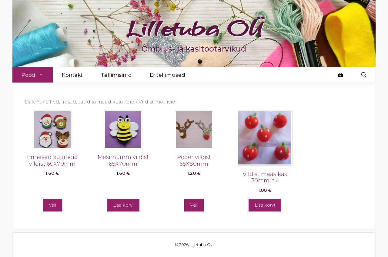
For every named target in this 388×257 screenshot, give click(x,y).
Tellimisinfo (116, 75)
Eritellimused (167, 75)
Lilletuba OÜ (194, 28)
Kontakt (72, 75)
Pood (37, 75)
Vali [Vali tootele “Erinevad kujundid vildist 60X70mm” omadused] (52, 205)
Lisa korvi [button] (123, 205)
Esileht (33, 102)
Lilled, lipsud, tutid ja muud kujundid (90, 102)
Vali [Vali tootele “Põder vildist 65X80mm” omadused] (194, 205)
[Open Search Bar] (364, 75)
